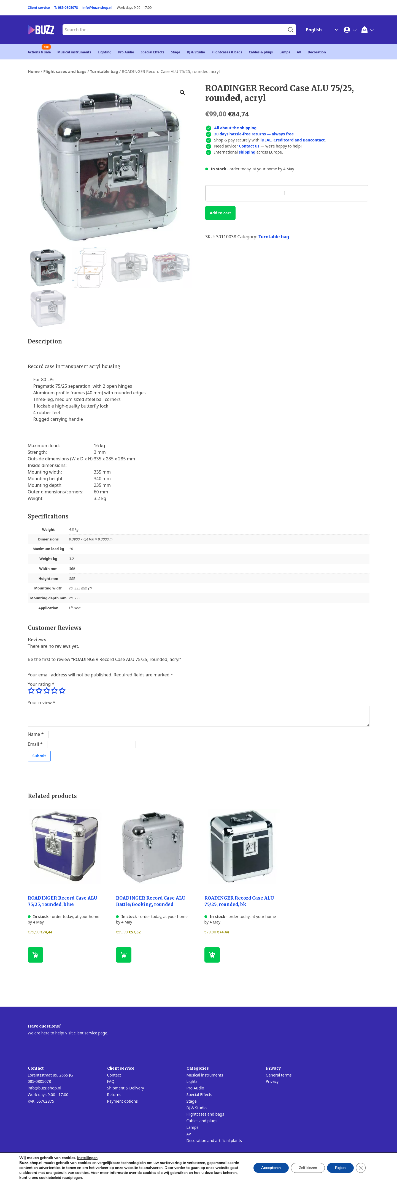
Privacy (272, 1081)
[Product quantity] (287, 193)
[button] (182, 92)
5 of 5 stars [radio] (62, 690)
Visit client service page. (86, 1033)
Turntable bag (104, 71)
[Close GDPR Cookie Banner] (361, 1168)
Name (36, 734)
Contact (114, 1075)
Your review (41, 703)
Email (35, 744)
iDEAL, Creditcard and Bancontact (292, 140)
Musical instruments (74, 52)
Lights (192, 1081)
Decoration (317, 52)
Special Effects (152, 52)
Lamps (284, 52)
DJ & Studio (196, 52)
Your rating (41, 684)
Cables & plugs (261, 52)
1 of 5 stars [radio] (31, 690)
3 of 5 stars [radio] (46, 690)
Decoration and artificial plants (214, 1140)
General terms (279, 1075)
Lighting (105, 52)
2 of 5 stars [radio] (39, 690)
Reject (339, 1167)
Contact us (249, 146)
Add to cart (220, 212)
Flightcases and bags (205, 1114)
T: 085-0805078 (66, 7)
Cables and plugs (202, 1120)
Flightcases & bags (227, 52)
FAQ (111, 1081)
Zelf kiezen (305, 1167)
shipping (247, 152)
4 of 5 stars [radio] (54, 690)
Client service (39, 7)
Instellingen (87, 1157)
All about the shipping (235, 127)
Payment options (122, 1101)
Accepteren (268, 1167)
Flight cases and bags (64, 71)
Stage (175, 52)
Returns (114, 1094)
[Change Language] (321, 29)
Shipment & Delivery (125, 1088)
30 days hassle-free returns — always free (254, 133)
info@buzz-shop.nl (97, 7)
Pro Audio (126, 52)
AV (299, 52)
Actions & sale (39, 52)
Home (34, 71)
